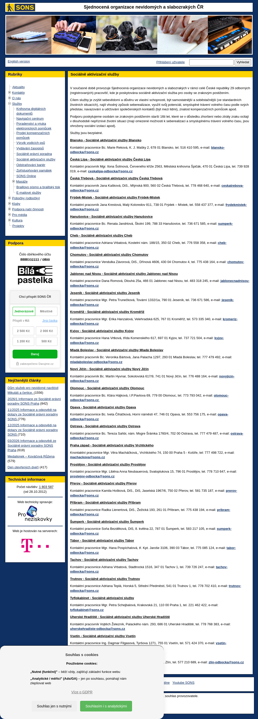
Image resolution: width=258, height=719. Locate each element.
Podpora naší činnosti (28, 209)
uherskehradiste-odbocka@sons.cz (97, 629)
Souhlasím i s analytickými (106, 706)
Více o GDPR (81, 692)
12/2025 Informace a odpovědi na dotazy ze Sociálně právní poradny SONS (33, 429)
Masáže (22, 181)
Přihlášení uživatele (170, 62)
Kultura (17, 220)
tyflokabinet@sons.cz (87, 610)
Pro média (19, 215)
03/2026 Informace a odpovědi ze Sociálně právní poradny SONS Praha (32, 445)
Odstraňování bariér (30, 165)
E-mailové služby (28, 192)
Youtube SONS (183, 682)
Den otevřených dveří (23, 467)
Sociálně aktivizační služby (35, 159)
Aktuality (18, 87)
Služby (17, 104)
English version (19, 61)
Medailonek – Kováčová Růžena (31, 456)
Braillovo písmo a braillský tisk (38, 187)
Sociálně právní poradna (34, 154)
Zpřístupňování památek (34, 170)
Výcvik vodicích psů (30, 143)
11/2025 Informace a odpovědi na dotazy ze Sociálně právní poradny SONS (33, 414)
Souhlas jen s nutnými (54, 706)
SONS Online (26, 176)
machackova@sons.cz (87, 457)
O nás (16, 98)
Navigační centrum (30, 118)
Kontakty (18, 92)
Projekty (18, 226)
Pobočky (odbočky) (26, 198)
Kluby (16, 204)
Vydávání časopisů (30, 148)
